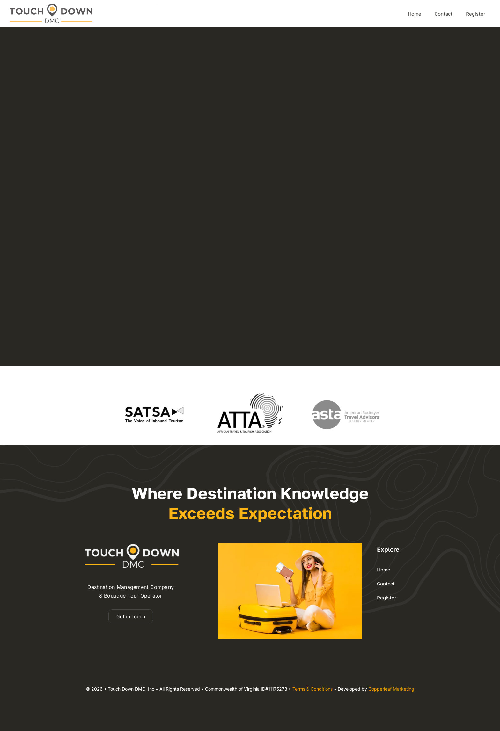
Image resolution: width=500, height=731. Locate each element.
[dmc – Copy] (51, 6)
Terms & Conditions (312, 689)
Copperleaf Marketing (391, 689)
